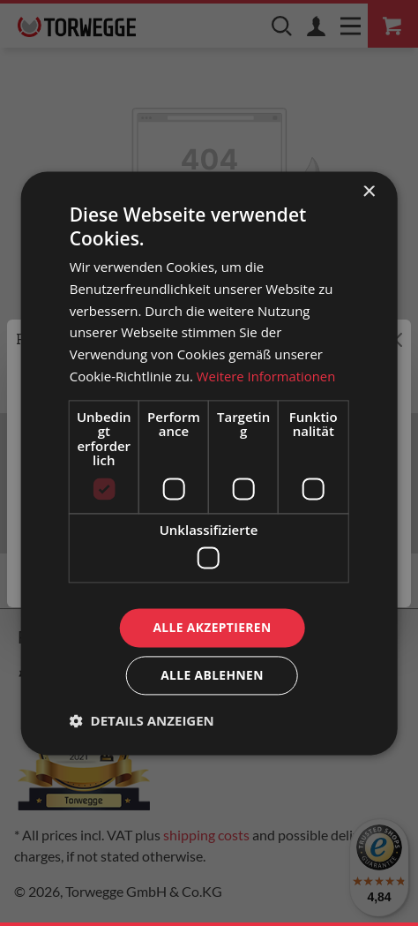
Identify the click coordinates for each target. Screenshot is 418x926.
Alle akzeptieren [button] (212, 627)
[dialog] (209, 462)
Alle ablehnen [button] (212, 675)
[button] (142, 721)
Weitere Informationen (267, 376)
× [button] (368, 191)
